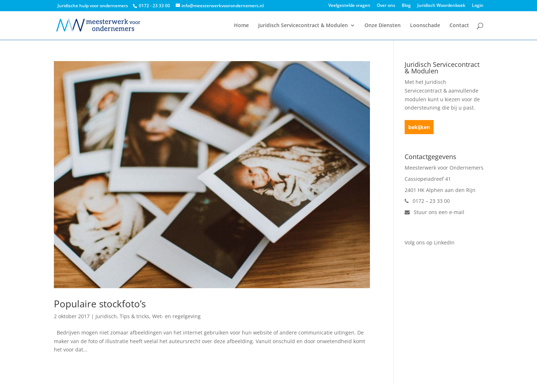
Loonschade (425, 26)
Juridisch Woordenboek (441, 5)
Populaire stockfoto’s (100, 303)
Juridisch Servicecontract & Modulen (303, 26)
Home (241, 26)
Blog (406, 5)
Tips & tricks (134, 316)
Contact (459, 26)
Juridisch (106, 316)
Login (477, 5)
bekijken (419, 127)
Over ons (386, 5)
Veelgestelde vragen (349, 5)
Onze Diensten (383, 26)
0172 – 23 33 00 (427, 200)
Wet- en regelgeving (176, 316)
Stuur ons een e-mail (434, 212)
